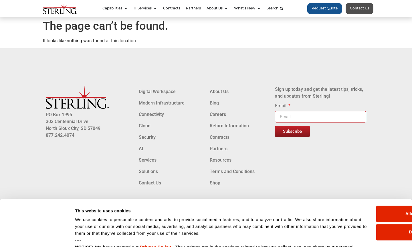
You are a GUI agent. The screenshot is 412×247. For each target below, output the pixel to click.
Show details (88, 235)
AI (141, 148)
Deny (364, 191)
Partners (218, 148)
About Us (219, 91)
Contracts (219, 137)
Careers (218, 114)
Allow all (364, 172)
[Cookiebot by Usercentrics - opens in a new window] (37, 236)
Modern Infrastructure (162, 103)
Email (281, 106)
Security (147, 137)
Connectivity (151, 114)
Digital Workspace (157, 91)
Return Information (229, 125)
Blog (214, 103)
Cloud (144, 125)
